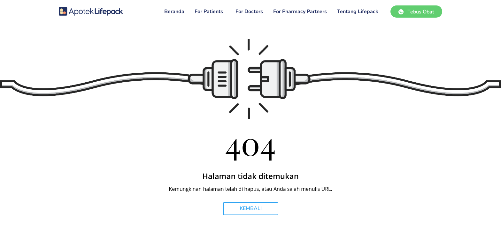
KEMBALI (251, 208)
